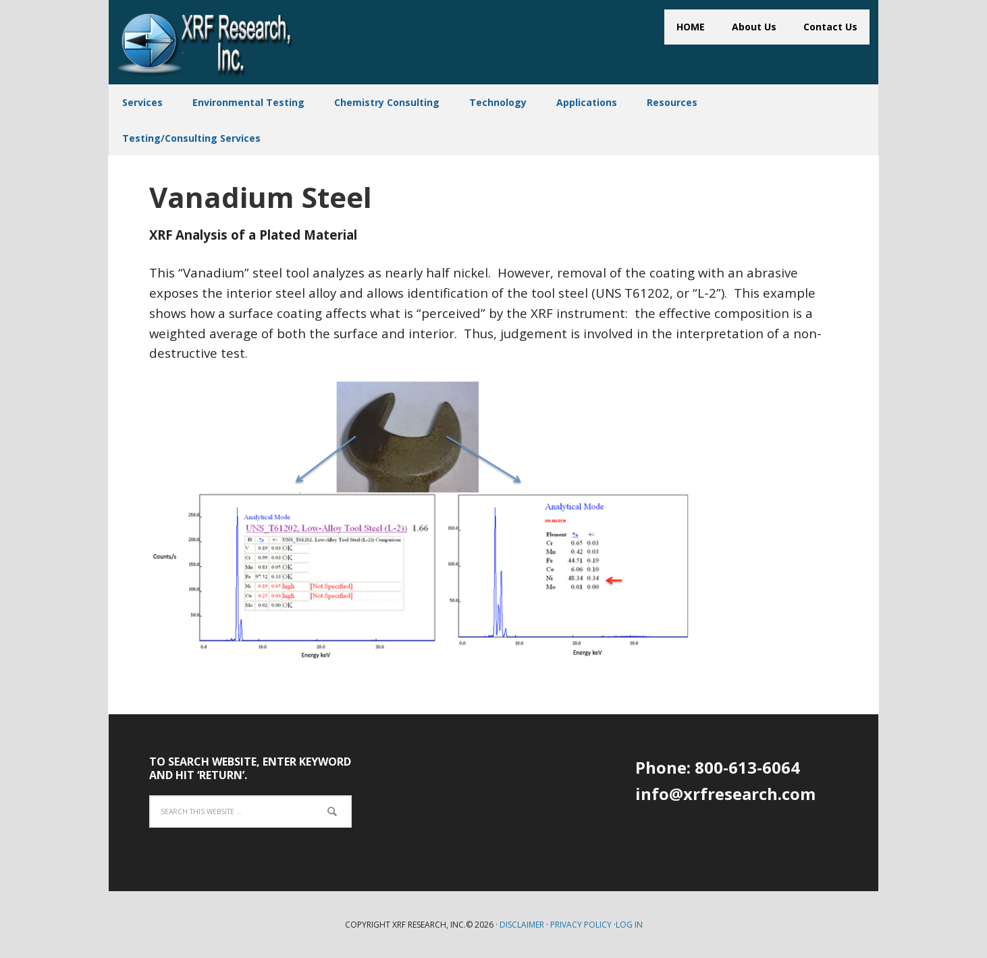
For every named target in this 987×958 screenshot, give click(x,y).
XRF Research (205, 43)
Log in (629, 924)
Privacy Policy (581, 924)
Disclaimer (522, 924)
